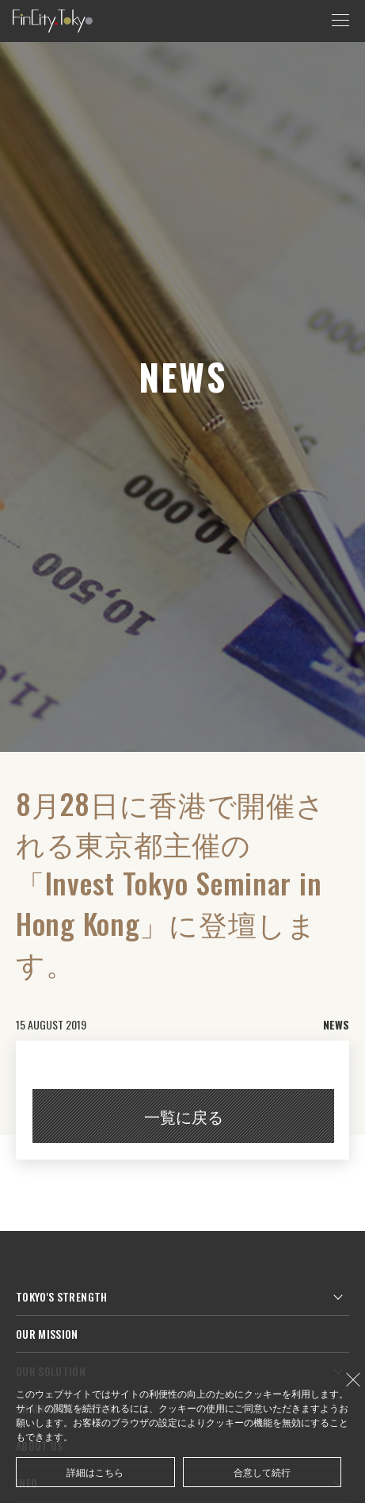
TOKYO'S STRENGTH (62, 1296)
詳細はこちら (95, 1471)
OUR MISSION (47, 1333)
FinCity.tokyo (53, 21)
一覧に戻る (183, 1116)
